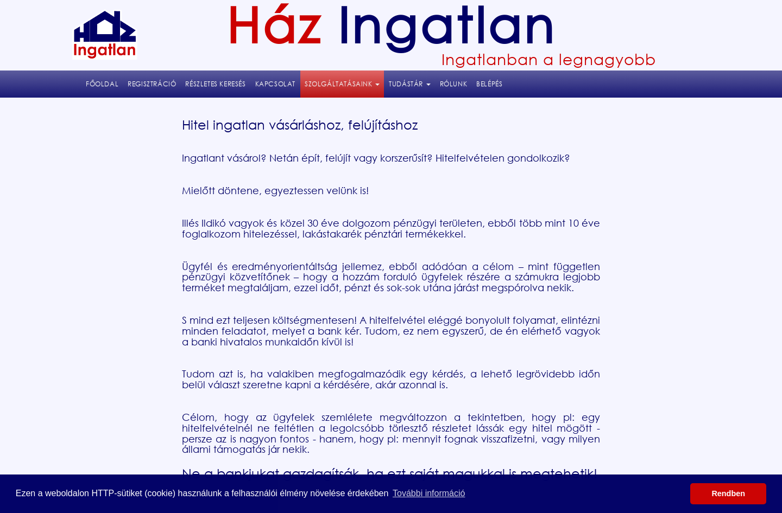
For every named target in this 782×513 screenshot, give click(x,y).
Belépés (489, 83)
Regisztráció (152, 83)
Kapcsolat (275, 83)
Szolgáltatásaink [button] (344, 83)
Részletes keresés (215, 83)
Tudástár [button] (409, 83)
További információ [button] (429, 493)
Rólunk (454, 83)
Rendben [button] (728, 493)
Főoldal (102, 83)
